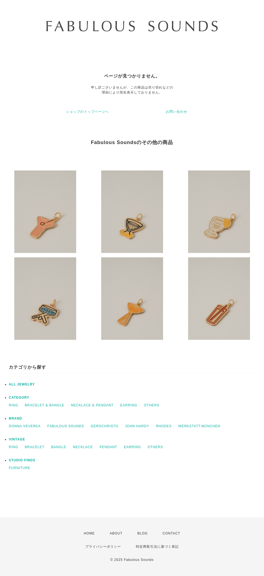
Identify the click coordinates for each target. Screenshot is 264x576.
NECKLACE (83, 447)
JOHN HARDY (137, 426)
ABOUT (116, 533)
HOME (89, 533)
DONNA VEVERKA (25, 426)
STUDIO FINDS (22, 460)
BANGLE (58, 447)
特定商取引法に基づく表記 (157, 547)
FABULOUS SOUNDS (65, 426)
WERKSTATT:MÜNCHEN (199, 426)
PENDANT (108, 447)
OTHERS (151, 405)
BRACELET (34, 447)
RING (13, 405)
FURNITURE (19, 468)
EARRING (128, 405)
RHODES (164, 426)
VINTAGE (17, 439)
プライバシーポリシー (103, 547)
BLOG (143, 533)
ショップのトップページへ (87, 112)
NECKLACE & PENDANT (92, 405)
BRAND (15, 418)
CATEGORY (19, 397)
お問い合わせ (176, 112)
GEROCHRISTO (104, 426)
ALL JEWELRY (22, 384)
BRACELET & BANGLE (44, 405)
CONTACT (171, 533)
